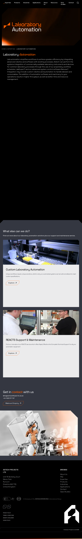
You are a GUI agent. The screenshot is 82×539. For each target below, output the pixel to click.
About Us (46, 3)
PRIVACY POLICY (7, 513)
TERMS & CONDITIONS (8, 515)
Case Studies (65, 492)
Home (4, 49)
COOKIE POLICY (6, 520)
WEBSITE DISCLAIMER (8, 517)
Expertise (8, 3)
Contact (71, 3)
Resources (54, 3)
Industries (26, 3)
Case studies (63, 3)
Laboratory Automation (26, 49)
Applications (36, 3)
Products (17, 3)
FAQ (61, 477)
